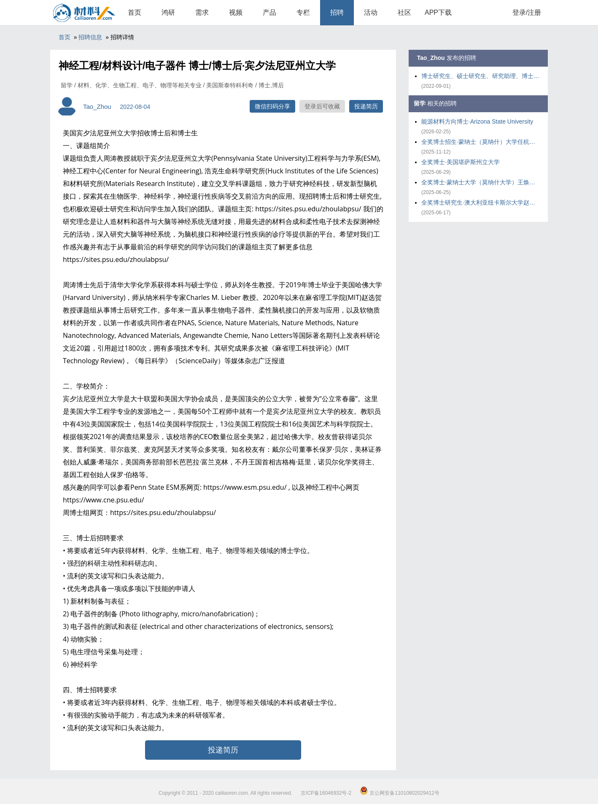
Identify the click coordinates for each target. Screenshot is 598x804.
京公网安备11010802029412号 (399, 793)
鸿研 (168, 12)
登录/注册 (526, 12)
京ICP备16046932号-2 (326, 793)
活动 (370, 12)
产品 (269, 12)
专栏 (303, 12)
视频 (235, 12)
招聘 (337, 12)
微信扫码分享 (272, 106)
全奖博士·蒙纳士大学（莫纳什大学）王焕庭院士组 (480, 182)
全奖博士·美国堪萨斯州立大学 (460, 162)
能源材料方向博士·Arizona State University (477, 121)
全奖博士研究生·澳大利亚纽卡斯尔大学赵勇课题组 (480, 202)
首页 (134, 12)
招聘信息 (90, 37)
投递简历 (366, 106)
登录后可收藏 (322, 106)
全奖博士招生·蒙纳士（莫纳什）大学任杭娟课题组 (480, 141)
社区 (404, 12)
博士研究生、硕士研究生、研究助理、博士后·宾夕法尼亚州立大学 (480, 76)
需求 (202, 12)
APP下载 (438, 12)
